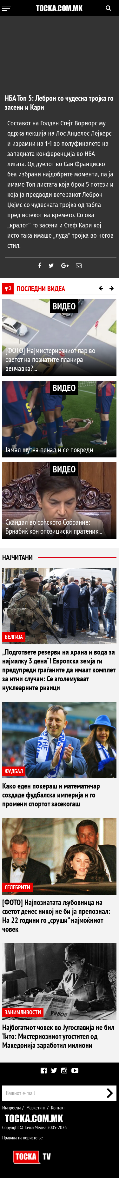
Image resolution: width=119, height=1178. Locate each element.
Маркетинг (35, 1107)
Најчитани (17, 557)
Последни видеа (41, 288)
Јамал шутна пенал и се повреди (49, 450)
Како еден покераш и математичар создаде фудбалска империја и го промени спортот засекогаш (51, 795)
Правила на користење (22, 1137)
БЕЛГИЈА (14, 637)
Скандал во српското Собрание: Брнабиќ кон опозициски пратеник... (53, 526)
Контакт (58, 1107)
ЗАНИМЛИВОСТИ (23, 1012)
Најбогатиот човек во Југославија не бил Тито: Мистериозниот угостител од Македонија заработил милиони (58, 1036)
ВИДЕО (64, 306)
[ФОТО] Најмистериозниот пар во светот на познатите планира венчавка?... (50, 359)
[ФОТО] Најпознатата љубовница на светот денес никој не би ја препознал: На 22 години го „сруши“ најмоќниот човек (56, 915)
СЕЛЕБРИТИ (17, 887)
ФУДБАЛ (14, 771)
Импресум (11, 1107)
